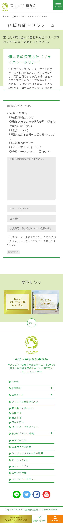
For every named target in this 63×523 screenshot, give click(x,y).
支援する (17, 417)
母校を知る (18, 422)
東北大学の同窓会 (21, 446)
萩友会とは (17, 395)
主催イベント (19, 440)
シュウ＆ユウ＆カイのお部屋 (27, 453)
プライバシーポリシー (24, 479)
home (6, 16)
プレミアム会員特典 (45, 301)
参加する (17, 412)
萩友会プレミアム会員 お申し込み (17, 301)
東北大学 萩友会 (23, 5)
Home (15, 381)
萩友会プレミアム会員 (23, 433)
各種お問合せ (18, 16)
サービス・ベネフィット (25, 426)
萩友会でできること (23, 408)
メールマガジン (20, 459)
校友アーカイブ (20, 466)
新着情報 (16, 388)
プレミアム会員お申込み (25, 401)
